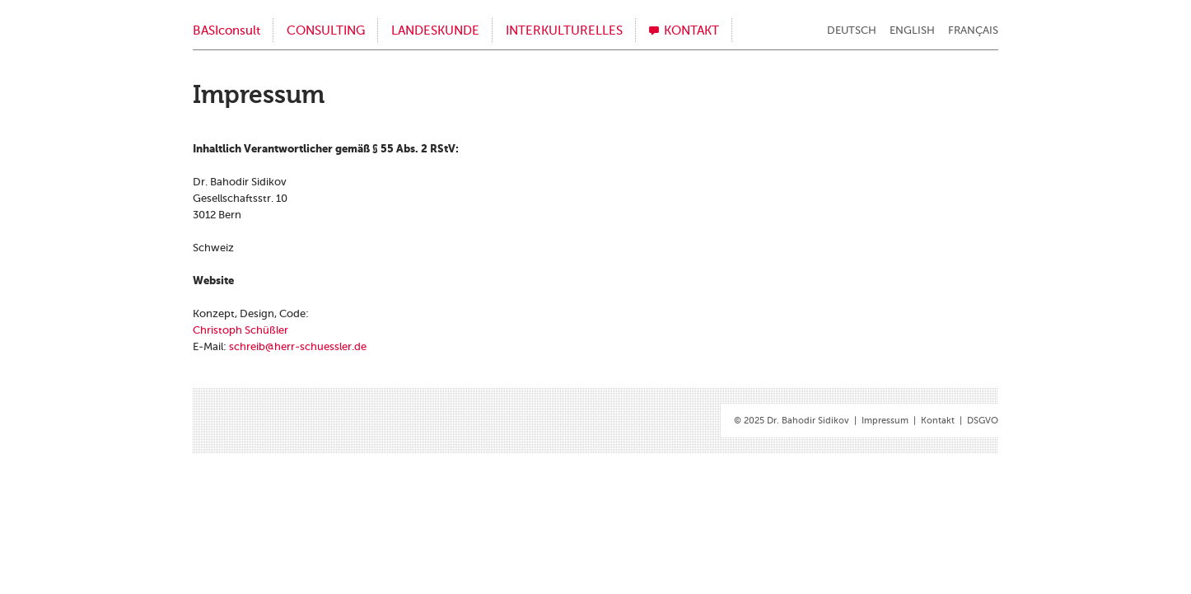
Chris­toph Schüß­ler (240, 330)
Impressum (885, 420)
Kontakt (691, 30)
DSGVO (982, 420)
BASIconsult (226, 30)
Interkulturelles (564, 30)
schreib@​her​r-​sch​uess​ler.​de (298, 346)
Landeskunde (435, 30)
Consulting (326, 30)
